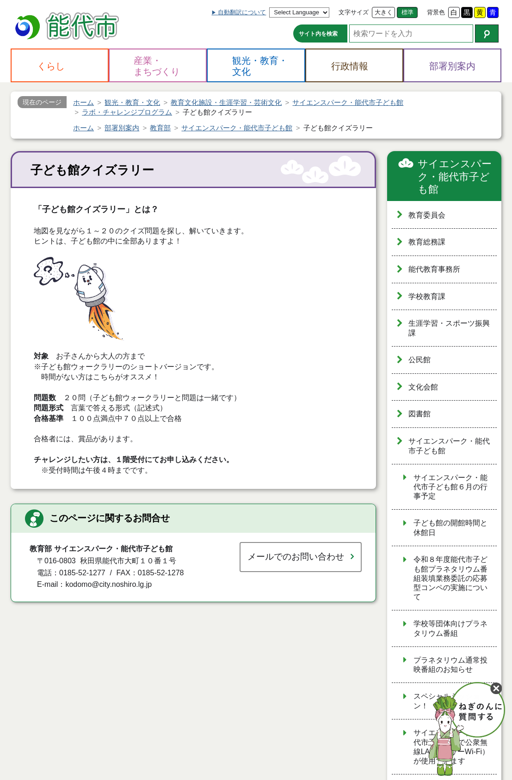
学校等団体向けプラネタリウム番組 (450, 628)
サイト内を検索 (318, 33)
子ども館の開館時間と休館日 (450, 527)
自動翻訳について (242, 12)
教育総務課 (426, 242)
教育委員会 (426, 215)
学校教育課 (426, 296)
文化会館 (423, 387)
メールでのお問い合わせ (295, 556)
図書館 (419, 414)
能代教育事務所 (434, 269)
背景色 (436, 12)
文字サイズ (354, 12)
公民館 (419, 360)
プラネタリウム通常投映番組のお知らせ (450, 665)
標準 (407, 12)
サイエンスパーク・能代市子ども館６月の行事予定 (450, 487)
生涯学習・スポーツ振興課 (449, 328)
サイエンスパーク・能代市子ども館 (455, 176)
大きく (384, 12)
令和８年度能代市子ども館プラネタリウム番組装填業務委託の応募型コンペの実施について (450, 578)
